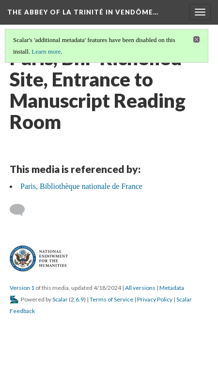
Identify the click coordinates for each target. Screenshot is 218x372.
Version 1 (22, 287)
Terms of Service (111, 299)
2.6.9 (77, 299)
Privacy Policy (154, 299)
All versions (140, 287)
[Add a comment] (21, 210)
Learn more (46, 51)
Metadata (171, 287)
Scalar (60, 299)
